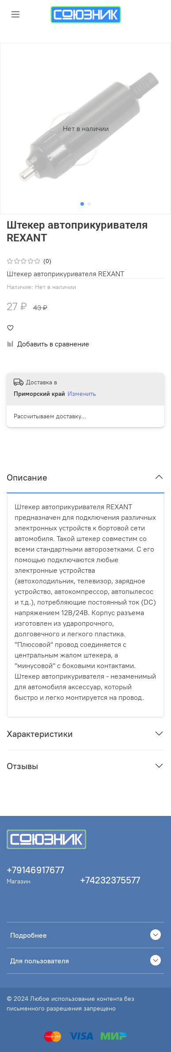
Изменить (82, 394)
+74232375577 (110, 880)
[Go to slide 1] (82, 204)
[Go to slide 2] (89, 204)
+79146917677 (35, 870)
